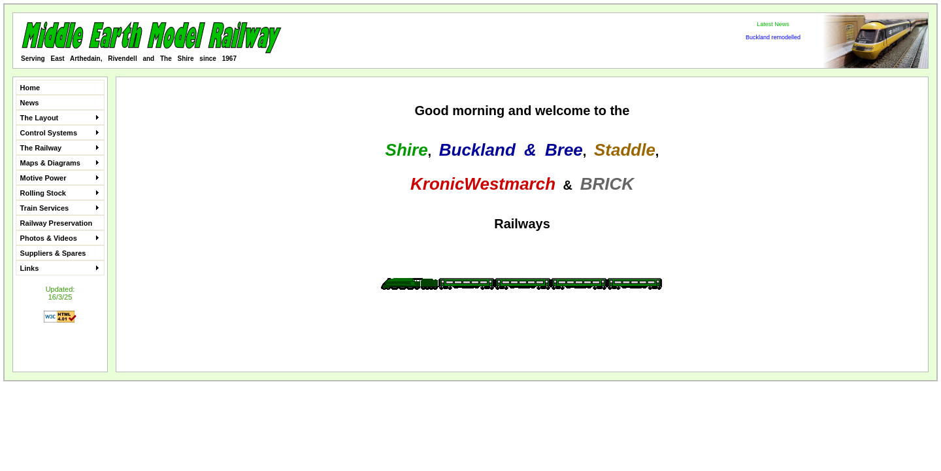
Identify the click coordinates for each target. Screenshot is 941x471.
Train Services (59, 208)
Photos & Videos (59, 238)
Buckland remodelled (773, 37)
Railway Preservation (56, 223)
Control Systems (59, 133)
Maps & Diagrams (59, 163)
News (29, 103)
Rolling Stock (59, 193)
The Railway (59, 148)
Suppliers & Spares (53, 253)
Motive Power (59, 178)
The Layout (59, 118)
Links (59, 268)
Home (30, 88)
